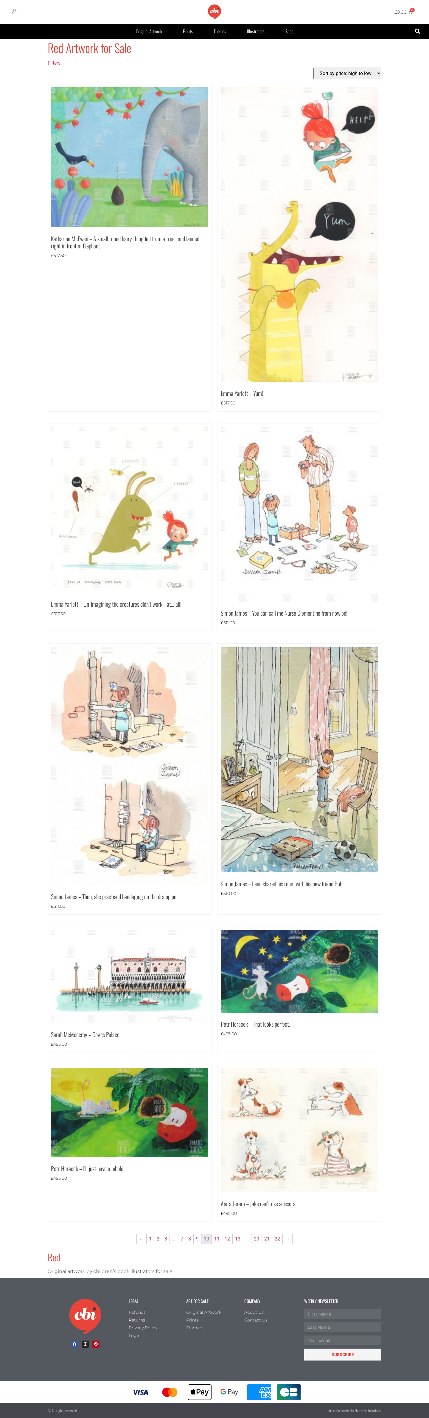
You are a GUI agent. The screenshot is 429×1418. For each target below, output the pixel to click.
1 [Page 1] (150, 1239)
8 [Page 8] (189, 1239)
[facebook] (74, 1344)
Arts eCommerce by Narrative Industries (354, 1411)
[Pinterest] (96, 1344)
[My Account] (14, 11)
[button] (417, 31)
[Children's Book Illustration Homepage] (85, 1317)
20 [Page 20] (256, 1239)
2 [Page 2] (158, 1239)
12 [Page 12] (227, 1239)
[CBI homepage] (214, 11)
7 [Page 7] (182, 1239)
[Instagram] (85, 1344)
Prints (188, 31)
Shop (289, 31)
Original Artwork (149, 31)
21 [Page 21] (267, 1239)
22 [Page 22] (277, 1239)
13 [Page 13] (237, 1239)
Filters (54, 63)
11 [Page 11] (217, 1239)
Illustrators (256, 31)
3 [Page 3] (165, 1239)
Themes (220, 31)
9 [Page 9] (197, 1239)
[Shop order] (347, 73)
